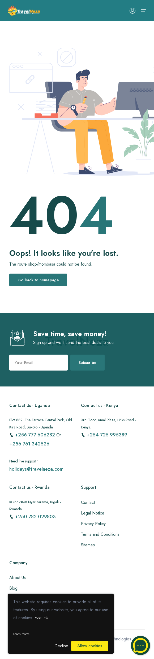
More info (41, 618)
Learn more (21, 634)
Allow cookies (89, 646)
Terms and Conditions (100, 534)
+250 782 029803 (35, 516)
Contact (88, 502)
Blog (13, 588)
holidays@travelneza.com (36, 469)
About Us (17, 578)
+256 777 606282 (35, 434)
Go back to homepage (38, 280)
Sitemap (88, 545)
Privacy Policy (93, 524)
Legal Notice (92, 513)
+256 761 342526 (29, 443)
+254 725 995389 (107, 434)
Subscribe (87, 362)
